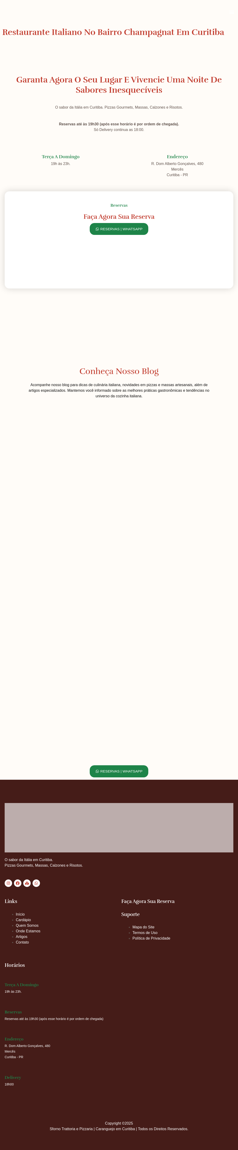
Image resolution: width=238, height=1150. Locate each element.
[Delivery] (7, 1071)
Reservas (13, 1012)
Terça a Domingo (60, 155)
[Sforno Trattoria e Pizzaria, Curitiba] (119, 312)
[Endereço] (177, 147)
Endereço (177, 155)
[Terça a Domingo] (60, 147)
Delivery (13, 1077)
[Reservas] (7, 1005)
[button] (232, 12)
